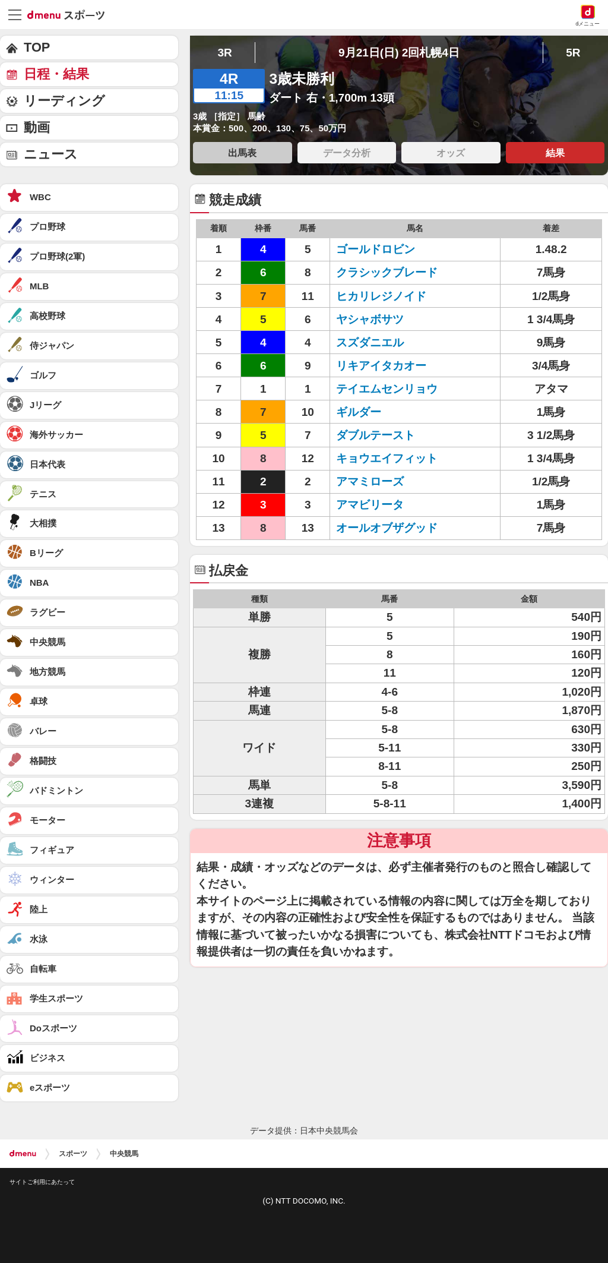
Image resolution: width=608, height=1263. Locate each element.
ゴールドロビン (375, 249)
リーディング (64, 100)
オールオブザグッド (387, 528)
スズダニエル (370, 342)
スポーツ (73, 1154)
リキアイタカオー (381, 365)
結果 (555, 152)
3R (224, 52)
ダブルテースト (375, 435)
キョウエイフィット (387, 458)
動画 (37, 127)
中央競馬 (124, 1154)
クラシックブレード (387, 272)
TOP (37, 47)
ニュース (51, 154)
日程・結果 (56, 74)
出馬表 (242, 152)
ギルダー (358, 412)
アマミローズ (370, 481)
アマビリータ (370, 504)
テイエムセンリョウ (387, 389)
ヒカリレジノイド (381, 296)
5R (573, 52)
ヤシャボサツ (370, 319)
